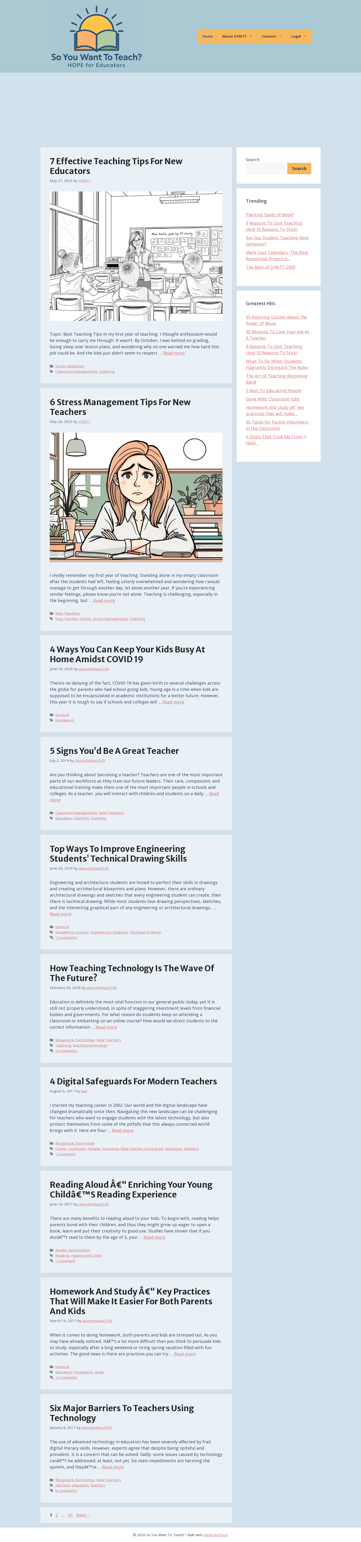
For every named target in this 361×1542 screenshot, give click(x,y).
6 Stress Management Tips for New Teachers (120, 407)
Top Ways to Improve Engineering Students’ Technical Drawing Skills (118, 854)
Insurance (110, 1148)
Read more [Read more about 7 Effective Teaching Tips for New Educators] (174, 353)
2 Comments (66, 1377)
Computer (77, 1148)
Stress (85, 618)
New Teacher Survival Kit (142, 1148)
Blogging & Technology (75, 1039)
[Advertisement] (180, 107)
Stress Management (110, 618)
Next (83, 1515)
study (99, 1372)
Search (252, 159)
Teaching (107, 371)
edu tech (62, 1485)
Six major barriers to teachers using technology (122, 1413)
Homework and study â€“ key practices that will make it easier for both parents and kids (131, 1301)
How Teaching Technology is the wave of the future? (132, 973)
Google (94, 1148)
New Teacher (66, 618)
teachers (81, 818)
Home (207, 36)
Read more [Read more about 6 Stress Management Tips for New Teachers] (104, 600)
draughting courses (71, 932)
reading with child (86, 1255)
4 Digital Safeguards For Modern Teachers (133, 1081)
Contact (274, 36)
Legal (301, 36)
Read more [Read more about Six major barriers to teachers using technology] (113, 1467)
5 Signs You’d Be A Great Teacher (114, 751)
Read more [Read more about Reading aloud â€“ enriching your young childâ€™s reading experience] (154, 1237)
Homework (64, 720)
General (62, 714)
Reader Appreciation (72, 1250)
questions (173, 1148)
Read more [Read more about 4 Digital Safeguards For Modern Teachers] (123, 1130)
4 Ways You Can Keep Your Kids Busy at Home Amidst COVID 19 (127, 654)
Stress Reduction (69, 366)
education (63, 818)
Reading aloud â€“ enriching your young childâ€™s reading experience (131, 1190)
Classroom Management (76, 371)
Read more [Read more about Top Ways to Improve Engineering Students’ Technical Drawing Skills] (60, 914)
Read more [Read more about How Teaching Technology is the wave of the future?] (106, 1027)
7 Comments (66, 937)
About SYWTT (239, 36)
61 (71, 1515)
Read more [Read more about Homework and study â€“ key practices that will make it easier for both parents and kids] (185, 1354)
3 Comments (66, 1050)
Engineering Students (109, 932)
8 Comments (66, 1490)
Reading (62, 1255)
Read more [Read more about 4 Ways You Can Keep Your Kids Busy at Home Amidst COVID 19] (173, 702)
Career (61, 1148)
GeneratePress (215, 1534)
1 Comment (65, 1154)
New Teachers (67, 613)
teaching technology (90, 1045)
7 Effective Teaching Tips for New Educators (116, 166)
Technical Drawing (145, 932)
